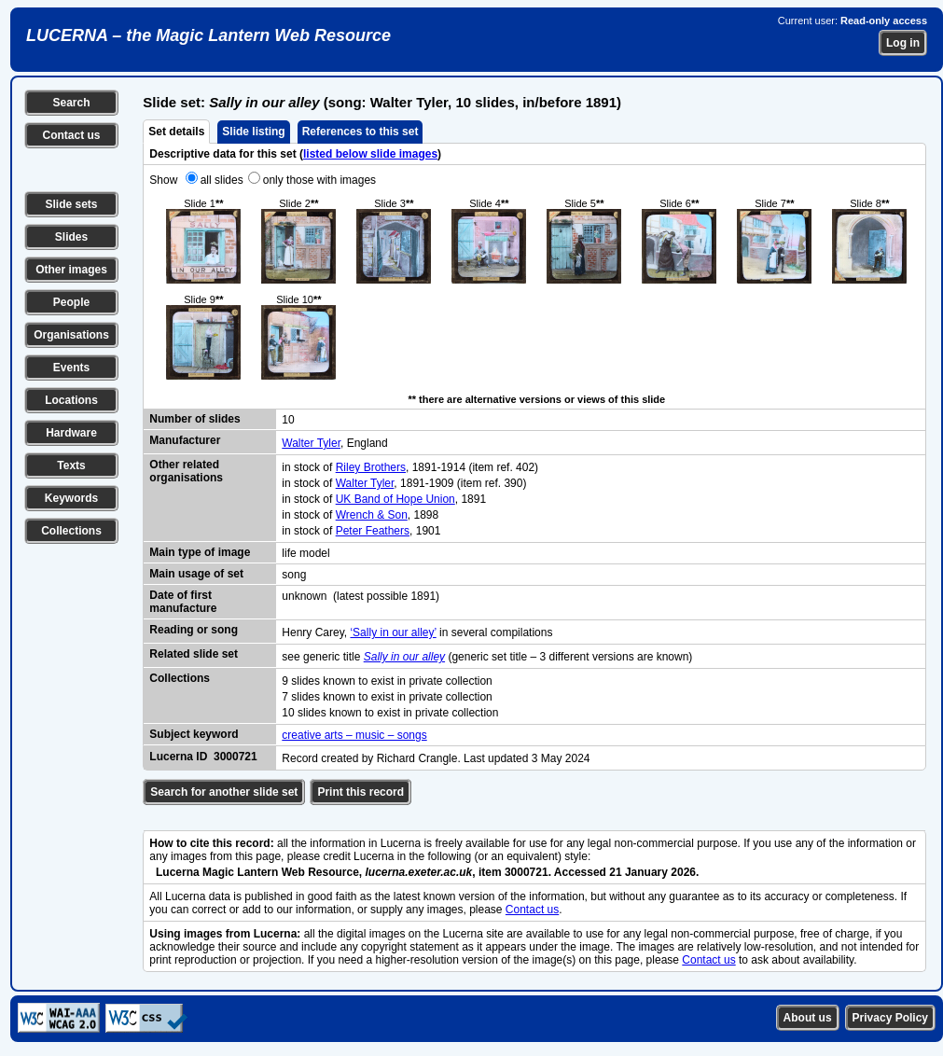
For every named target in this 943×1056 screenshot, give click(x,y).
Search (71, 102)
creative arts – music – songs (354, 735)
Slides (71, 236)
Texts (71, 465)
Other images (71, 269)
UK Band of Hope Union (395, 499)
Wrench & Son (372, 514)
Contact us (71, 135)
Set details (176, 131)
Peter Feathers (372, 530)
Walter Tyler (311, 443)
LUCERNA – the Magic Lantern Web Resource (208, 35)
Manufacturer (184, 440)
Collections (71, 530)
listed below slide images (370, 153)
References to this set (360, 131)
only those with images (319, 180)
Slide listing (253, 131)
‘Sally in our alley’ (393, 632)
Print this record (360, 792)
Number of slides (194, 418)
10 (288, 419)
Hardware (71, 432)
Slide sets (71, 204)
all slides (222, 180)
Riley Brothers (371, 467)
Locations (71, 400)
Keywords (71, 498)
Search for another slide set (224, 792)
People (71, 302)
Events (71, 367)
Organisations (71, 334)
